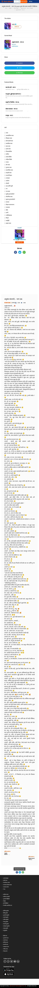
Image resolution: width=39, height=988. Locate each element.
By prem (14, 44)
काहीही (7, 220)
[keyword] (17, 1)
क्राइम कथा (8, 223)
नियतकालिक (9, 151)
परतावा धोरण (6, 887)
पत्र (6, 188)
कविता (7, 154)
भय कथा (8, 191)
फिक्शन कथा (9, 138)
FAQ (4, 889)
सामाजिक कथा (9, 170)
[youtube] (14, 961)
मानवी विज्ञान (9, 175)
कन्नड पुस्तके (5, 928)
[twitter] (11, 961)
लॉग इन (31, 1)
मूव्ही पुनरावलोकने (10, 194)
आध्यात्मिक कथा (10, 135)
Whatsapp (19, 72)
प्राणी (7, 212)
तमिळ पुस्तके (5, 919)
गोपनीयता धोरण (6, 882)
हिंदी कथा (5, 935)
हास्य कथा (8, 149)
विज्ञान (7, 218)
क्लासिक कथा (9, 143)
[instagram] (8, 961)
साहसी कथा (8, 172)
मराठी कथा (5, 940)
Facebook (20, 63)
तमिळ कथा (5, 948)
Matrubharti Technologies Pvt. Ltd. (17, 985)
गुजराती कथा (5, 938)
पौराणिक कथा (9, 196)
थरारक (7, 202)
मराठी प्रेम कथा (15, 46)
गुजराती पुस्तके (6, 915)
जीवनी (7, 183)
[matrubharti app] (35, 1)
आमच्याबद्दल (5, 878)
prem (14, 24)
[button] (19, 1)
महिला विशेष (9, 159)
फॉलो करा (17, 26)
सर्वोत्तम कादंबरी (6, 896)
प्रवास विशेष (8, 156)
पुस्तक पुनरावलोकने (10, 199)
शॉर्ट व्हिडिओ (5, 903)
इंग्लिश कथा (5, 942)
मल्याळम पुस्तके (6, 926)
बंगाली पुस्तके (6, 923)
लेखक (4, 901)
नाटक (7, 162)
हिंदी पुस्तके (5, 912)
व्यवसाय (8, 207)
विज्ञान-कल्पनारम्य (10, 204)
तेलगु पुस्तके (5, 921)
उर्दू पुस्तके (5, 930)
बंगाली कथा (5, 944)
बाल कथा (8, 146)
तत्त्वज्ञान (8, 178)
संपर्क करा (5, 880)
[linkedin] (18, 961)
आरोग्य (7, 180)
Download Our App (19, 869)
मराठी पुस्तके (5, 917)
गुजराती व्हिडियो (6, 898)
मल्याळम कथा (6, 946)
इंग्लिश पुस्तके (6, 910)
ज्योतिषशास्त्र (9, 215)
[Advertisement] (20, 275)
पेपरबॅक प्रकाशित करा (7, 905)
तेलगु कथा (5, 951)
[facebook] (5, 961)
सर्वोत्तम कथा (5, 894)
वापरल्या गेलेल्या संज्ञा (7, 884)
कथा (7, 133)
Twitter (19, 67)
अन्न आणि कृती (9, 186)
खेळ (7, 210)
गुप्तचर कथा (8, 167)
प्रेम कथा (8, 164)
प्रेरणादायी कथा (9, 141)
